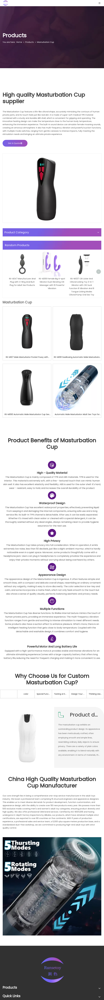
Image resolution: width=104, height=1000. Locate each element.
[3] (52, 612)
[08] (52, 932)
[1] (52, 578)
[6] (52, 684)
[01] (46, 188)
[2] (52, 541)
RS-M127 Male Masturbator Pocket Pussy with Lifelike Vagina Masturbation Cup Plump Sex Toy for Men (27, 402)
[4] (52, 510)
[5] (52, 647)
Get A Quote (15, 143)
